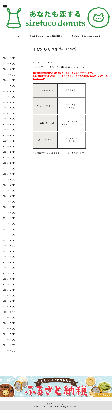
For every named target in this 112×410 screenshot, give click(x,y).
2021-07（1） (9, 257)
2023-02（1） (9, 152)
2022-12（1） (9, 163)
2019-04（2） (9, 345)
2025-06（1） (9, 69)
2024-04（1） (9, 102)
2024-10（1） (9, 86)
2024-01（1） (9, 113)
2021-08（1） (9, 251)
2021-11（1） (9, 235)
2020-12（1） (9, 295)
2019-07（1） (9, 334)
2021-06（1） (9, 262)
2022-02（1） (9, 218)
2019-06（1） (9, 340)
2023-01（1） (9, 157)
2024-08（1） (9, 91)
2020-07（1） (9, 323)
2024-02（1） (9, 108)
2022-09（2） (9, 179)
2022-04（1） (9, 207)
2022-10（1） (9, 174)
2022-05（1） (9, 201)
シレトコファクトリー (49, 406)
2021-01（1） (9, 290)
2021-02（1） (9, 284)
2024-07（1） (9, 97)
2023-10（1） (9, 119)
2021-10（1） (9, 240)
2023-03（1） (9, 146)
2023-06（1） (9, 130)
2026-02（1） (9, 58)
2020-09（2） (9, 312)
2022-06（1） (9, 196)
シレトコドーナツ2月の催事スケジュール (58, 67)
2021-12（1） (9, 229)
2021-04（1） (9, 273)
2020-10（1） (9, 306)
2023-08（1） (9, 124)
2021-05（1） (9, 268)
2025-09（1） (9, 63)
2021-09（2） (9, 246)
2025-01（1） (9, 80)
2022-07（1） (9, 190)
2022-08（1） (9, 185)
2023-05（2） (9, 135)
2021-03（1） (9, 279)
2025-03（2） (9, 75)
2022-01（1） (9, 224)
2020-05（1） (9, 328)
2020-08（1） (9, 317)
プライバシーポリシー (56, 404)
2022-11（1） (9, 168)
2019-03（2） (9, 351)
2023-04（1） (9, 141)
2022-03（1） (9, 213)
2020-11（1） (9, 301)
